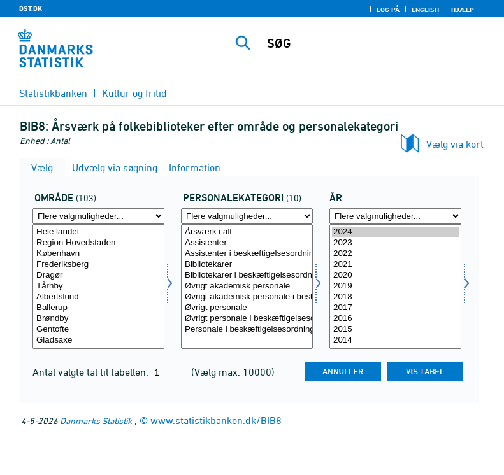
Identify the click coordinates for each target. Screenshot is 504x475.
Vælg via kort (455, 144)
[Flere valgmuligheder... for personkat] (247, 216)
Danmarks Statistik (96, 420)
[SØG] (377, 43)
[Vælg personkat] (247, 286)
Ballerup (98, 307)
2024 (395, 232)
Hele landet (98, 232)
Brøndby (98, 318)
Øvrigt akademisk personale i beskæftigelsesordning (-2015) (247, 297)
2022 (395, 253)
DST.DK (30, 8)
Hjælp (462, 9)
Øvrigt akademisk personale (247, 286)
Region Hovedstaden (98, 243)
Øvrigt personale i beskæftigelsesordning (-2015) (247, 318)
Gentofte (98, 329)
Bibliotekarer (247, 264)
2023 (395, 243)
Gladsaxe (98, 340)
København (98, 253)
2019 (395, 286)
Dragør (98, 275)
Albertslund (98, 297)
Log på (388, 9)
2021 (395, 264)
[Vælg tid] (395, 286)
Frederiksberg (98, 264)
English (425, 9)
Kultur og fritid (134, 93)
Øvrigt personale (247, 307)
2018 (395, 297)
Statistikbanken (53, 93)
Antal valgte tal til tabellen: (91, 372)
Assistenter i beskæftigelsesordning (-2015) (247, 253)
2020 (395, 275)
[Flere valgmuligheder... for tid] (395, 216)
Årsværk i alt (247, 232)
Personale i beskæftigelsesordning (247, 329)
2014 (395, 340)
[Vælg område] (98, 286)
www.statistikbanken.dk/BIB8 (216, 420)
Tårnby (98, 286)
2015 (395, 329)
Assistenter (247, 243)
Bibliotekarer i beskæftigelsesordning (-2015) (247, 275)
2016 (395, 318)
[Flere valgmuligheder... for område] (98, 216)
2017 (395, 307)
